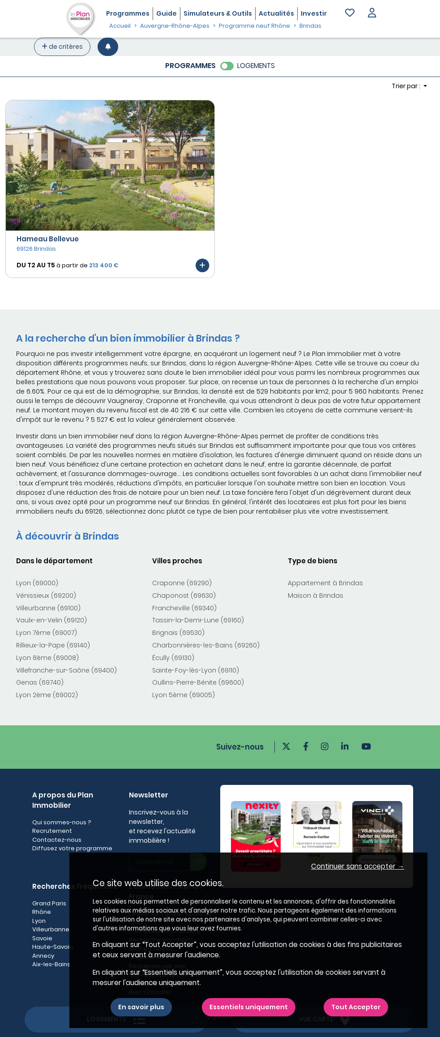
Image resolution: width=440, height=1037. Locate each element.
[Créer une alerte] (108, 47)
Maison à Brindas (315, 595)
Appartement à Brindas (325, 582)
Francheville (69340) (184, 608)
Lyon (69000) (37, 582)
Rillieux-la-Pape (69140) (53, 645)
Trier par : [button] (407, 85)
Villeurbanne (50, 929)
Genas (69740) (40, 682)
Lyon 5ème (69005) (183, 694)
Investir (314, 13)
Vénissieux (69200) (46, 595)
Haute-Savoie (52, 947)
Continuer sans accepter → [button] (357, 866)
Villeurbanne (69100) (48, 608)
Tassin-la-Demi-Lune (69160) (198, 620)
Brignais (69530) (178, 632)
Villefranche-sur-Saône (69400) (66, 670)
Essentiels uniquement (248, 1007)
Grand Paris (49, 903)
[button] (372, 13)
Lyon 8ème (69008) (47, 657)
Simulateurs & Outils (218, 13)
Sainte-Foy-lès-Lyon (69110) (195, 670)
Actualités (276, 13)
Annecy (43, 955)
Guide (166, 13)
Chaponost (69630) (184, 595)
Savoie (42, 938)
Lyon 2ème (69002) (47, 694)
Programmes (128, 13)
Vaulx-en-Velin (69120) (51, 620)
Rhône (41, 912)
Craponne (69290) (182, 582)
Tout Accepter (355, 1007)
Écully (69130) (173, 657)
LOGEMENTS (256, 65)
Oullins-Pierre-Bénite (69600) (198, 682)
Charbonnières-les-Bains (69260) (206, 645)
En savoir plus (141, 1007)
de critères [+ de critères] (62, 46)
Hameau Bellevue (48, 239)
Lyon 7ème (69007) (46, 632)
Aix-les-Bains (51, 964)
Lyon (39, 921)
